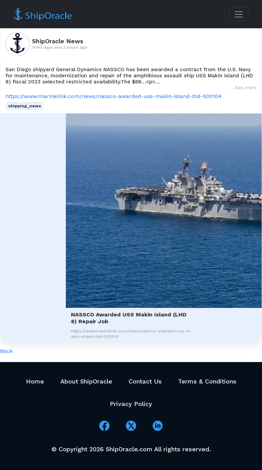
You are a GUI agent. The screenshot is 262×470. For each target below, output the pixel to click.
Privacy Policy (131, 403)
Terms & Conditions (207, 381)
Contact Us (145, 381)
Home (35, 381)
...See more (244, 87)
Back (6, 351)
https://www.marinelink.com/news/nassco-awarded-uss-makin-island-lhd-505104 (113, 96)
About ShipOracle (86, 381)
